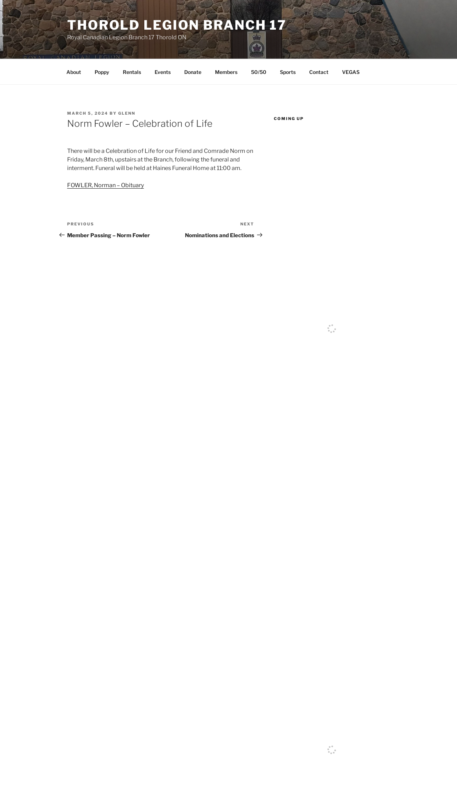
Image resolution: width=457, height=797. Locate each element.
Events (163, 72)
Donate (192, 72)
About (73, 72)
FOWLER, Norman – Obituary (105, 185)
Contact (318, 72)
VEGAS (351, 72)
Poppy (102, 72)
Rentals (132, 72)
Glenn (126, 113)
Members (226, 72)
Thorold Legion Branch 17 (177, 25)
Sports (288, 72)
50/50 (258, 72)
